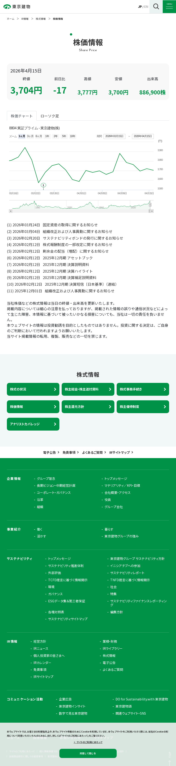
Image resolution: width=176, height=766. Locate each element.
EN (146, 6)
